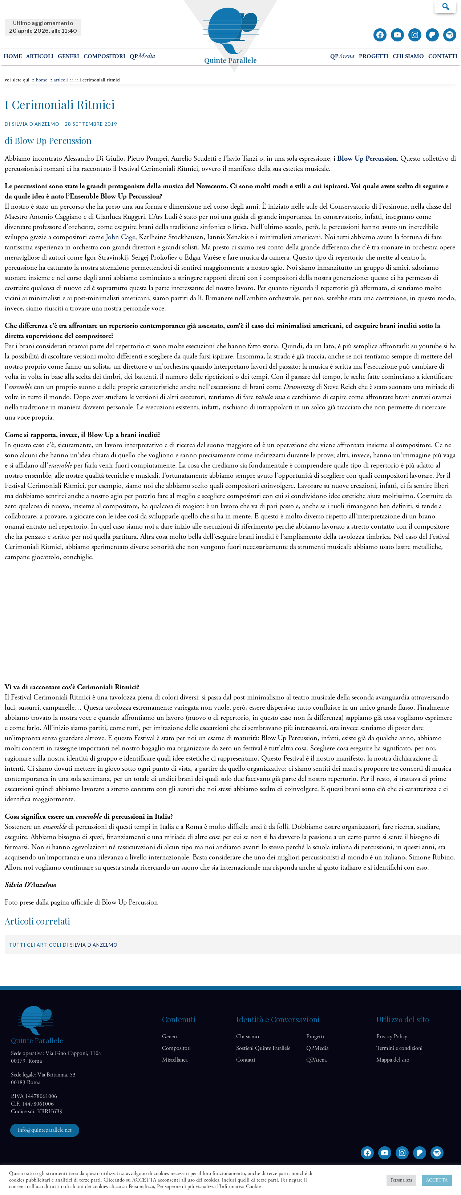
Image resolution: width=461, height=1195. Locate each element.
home (13, 56)
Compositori (104, 56)
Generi (68, 56)
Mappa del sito (392, 1060)
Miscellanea (174, 1060)
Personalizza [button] (401, 1180)
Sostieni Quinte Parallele (263, 1048)
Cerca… (445, 6)
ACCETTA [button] (437, 1180)
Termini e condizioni (399, 1048)
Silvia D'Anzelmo (94, 945)
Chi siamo (408, 56)
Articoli (39, 56)
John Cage (120, 237)
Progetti (373, 56)
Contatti (442, 56)
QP (142, 56)
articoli (61, 80)
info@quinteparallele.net (45, 1130)
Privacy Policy (391, 1036)
